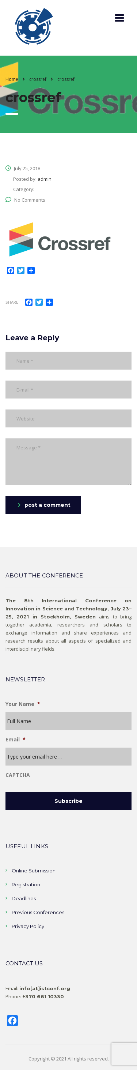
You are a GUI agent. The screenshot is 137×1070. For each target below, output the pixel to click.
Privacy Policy (28, 926)
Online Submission (34, 870)
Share (11, 302)
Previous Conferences (38, 912)
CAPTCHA (17, 775)
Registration (26, 884)
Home (11, 79)
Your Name (22, 704)
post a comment (44, 505)
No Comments (25, 200)
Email (15, 739)
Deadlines (24, 898)
